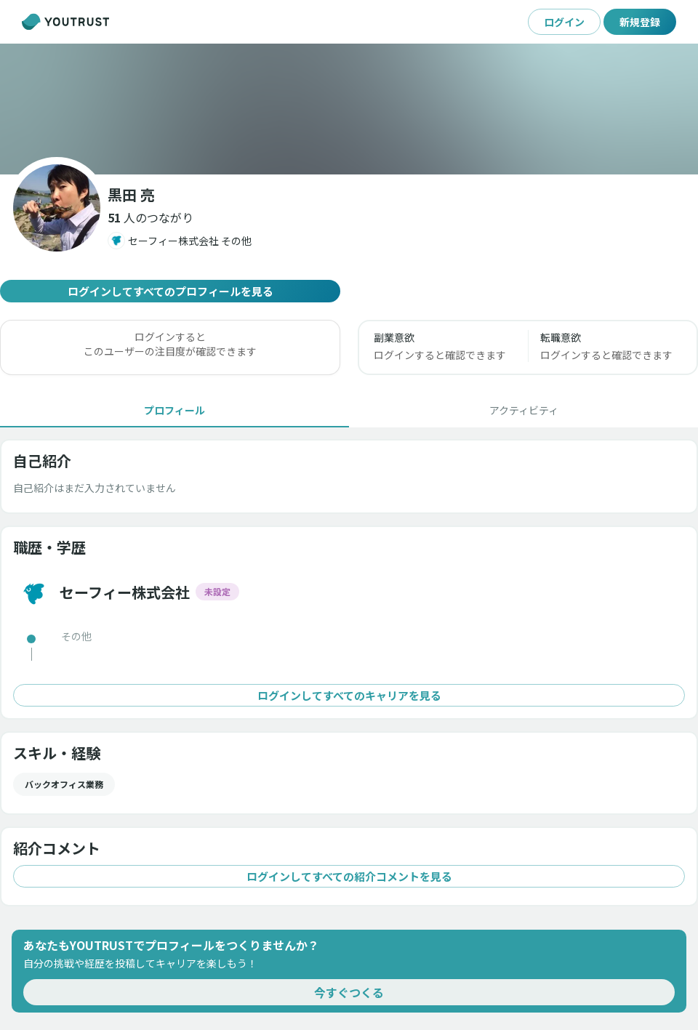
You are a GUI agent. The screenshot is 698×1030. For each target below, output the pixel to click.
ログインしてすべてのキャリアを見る (349, 695)
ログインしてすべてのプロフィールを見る (170, 291)
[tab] (174, 410)
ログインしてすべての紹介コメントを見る (349, 876)
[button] (150, 217)
